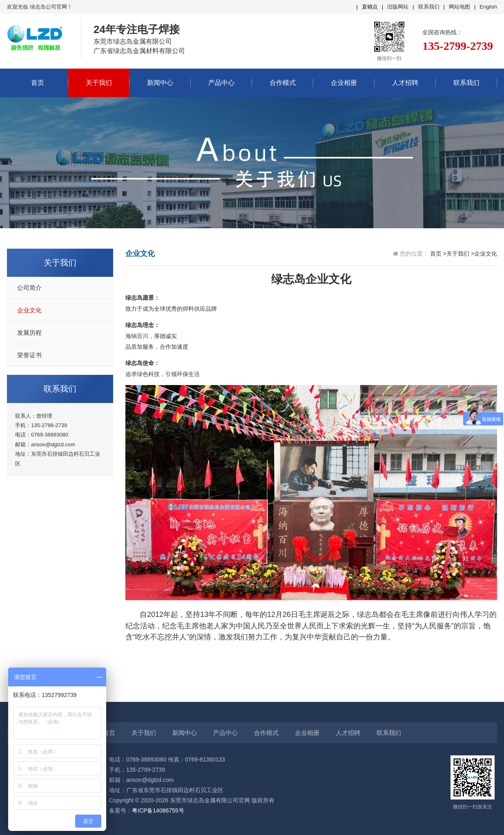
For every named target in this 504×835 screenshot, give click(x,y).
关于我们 (99, 82)
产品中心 (221, 82)
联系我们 (428, 7)
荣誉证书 (29, 355)
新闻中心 (160, 82)
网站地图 (459, 7)
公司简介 (29, 288)
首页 (37, 82)
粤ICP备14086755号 (158, 810)
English (488, 7)
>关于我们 (456, 253)
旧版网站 (397, 7)
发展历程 (29, 333)
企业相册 (344, 82)
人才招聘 (405, 82)
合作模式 (283, 82)
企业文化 (29, 310)
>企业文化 (484, 253)
